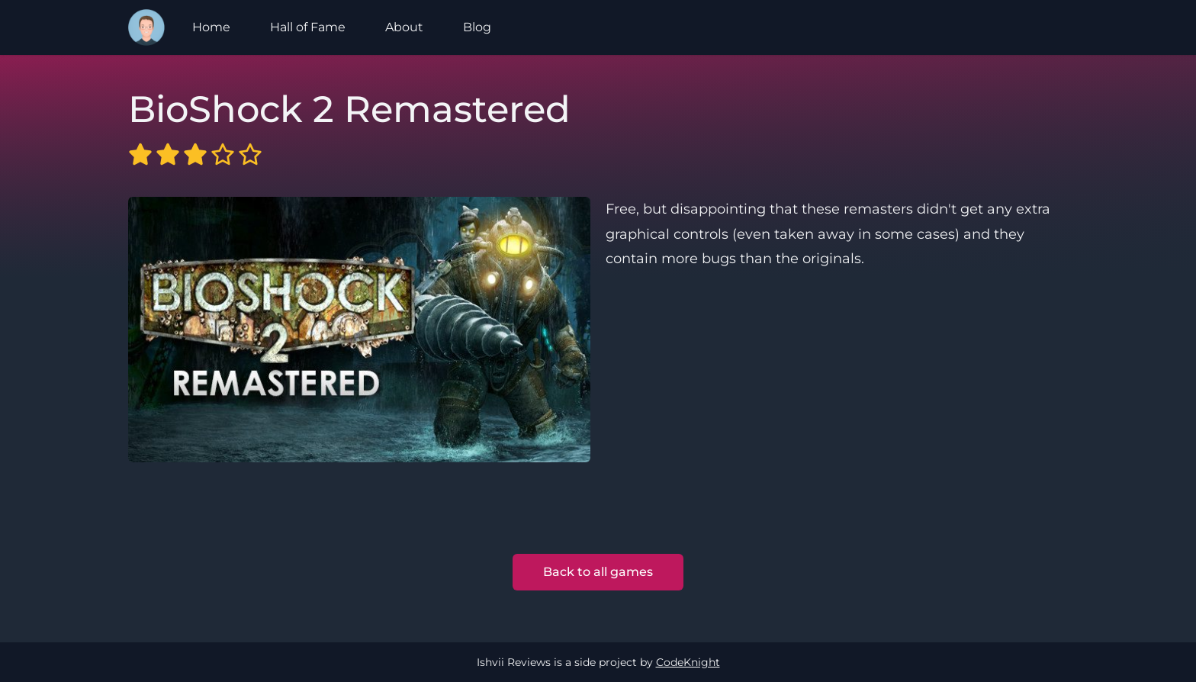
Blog (477, 27)
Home (211, 27)
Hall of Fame (308, 27)
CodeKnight (688, 662)
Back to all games (598, 572)
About (404, 27)
